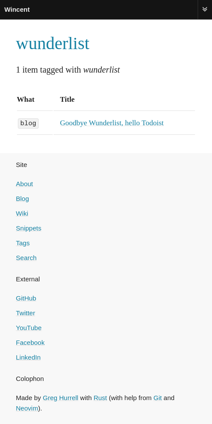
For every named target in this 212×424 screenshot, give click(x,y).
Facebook (30, 342)
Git (157, 397)
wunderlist (53, 43)
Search (26, 257)
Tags (23, 242)
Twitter (25, 312)
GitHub (26, 297)
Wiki (22, 213)
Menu (205, 9)
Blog (22, 198)
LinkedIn (28, 357)
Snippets (28, 227)
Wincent (17, 9)
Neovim (27, 407)
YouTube (29, 327)
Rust (100, 397)
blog (28, 122)
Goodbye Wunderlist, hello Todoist (112, 123)
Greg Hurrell (60, 397)
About (24, 183)
